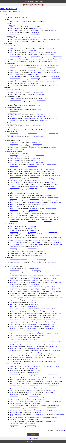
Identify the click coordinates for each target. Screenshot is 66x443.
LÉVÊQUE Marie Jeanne (15, 365)
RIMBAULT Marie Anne (15, 213)
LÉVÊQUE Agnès (14, 80)
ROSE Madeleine (14, 423)
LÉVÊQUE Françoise (14, 74)
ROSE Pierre (13, 302)
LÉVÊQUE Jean (13, 32)
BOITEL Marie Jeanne (15, 262)
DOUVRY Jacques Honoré (16, 350)
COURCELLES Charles (15, 295)
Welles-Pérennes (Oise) (29, 293)
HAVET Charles (13, 105)
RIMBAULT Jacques (14, 333)
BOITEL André (13, 250)
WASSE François (14, 324)
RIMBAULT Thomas (15, 184)
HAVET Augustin (14, 315)
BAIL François (13, 289)
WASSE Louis (13, 328)
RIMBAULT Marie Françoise (16, 398)
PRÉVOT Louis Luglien (15, 255)
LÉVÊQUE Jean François (15, 58)
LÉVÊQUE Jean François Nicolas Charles (19, 237)
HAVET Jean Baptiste (15, 319)
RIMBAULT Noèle (14, 217)
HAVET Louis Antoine (15, 310)
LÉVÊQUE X (12, 67)
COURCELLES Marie (14, 374)
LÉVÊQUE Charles (14, 94)
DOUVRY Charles (14, 282)
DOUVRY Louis (13, 352)
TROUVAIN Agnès (14, 85)
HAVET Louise (13, 199)
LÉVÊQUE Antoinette (15, 158)
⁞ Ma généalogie (29, 1)
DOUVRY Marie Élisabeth (16, 409)
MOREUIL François (14, 341)
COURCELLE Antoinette (15, 100)
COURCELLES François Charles (17, 297)
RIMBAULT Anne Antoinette (16, 399)
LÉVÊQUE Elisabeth (14, 153)
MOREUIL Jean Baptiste (15, 344)
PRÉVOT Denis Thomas (15, 253)
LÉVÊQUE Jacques (14, 17)
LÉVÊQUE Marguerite (8, 8)
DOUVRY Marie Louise (15, 417)
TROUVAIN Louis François (16, 242)
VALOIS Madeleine (14, 129)
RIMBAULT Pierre (14, 335)
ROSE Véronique (14, 425)
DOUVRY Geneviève (14, 407)
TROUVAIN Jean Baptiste (16, 244)
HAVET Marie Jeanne (15, 208)
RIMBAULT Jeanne (14, 219)
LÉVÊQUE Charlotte (14, 76)
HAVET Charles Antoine (15, 313)
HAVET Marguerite (14, 21)
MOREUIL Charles (14, 343)
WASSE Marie (13, 390)
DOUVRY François (14, 288)
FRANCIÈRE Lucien (14, 291)
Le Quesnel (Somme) (31, 118)
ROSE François (13, 299)
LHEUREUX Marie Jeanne (16, 120)
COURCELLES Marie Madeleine (17, 376)
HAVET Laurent (13, 133)
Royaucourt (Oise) (40, 21)
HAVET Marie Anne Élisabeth (17, 387)
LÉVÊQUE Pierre (14, 28)
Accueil (26, 441)
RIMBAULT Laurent (14, 188)
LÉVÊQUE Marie (14, 39)
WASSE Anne (13, 392)
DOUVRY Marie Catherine (16, 412)
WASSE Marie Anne (14, 212)
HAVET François (14, 175)
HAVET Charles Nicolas (15, 179)
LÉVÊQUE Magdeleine (15, 160)
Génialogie (62, 430)
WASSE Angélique (14, 396)
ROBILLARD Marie (14, 98)
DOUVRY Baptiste (14, 284)
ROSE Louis (12, 300)
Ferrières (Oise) (56, 78)
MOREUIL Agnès (14, 405)
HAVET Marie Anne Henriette (17, 381)
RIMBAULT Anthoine (15, 186)
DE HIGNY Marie (14, 118)
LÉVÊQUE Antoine (14, 30)
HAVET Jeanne (13, 109)
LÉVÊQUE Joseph (14, 235)
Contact (41, 1)
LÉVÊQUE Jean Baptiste (15, 56)
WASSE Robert (13, 180)
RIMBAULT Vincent (14, 182)
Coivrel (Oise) (49, 280)
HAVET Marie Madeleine (16, 204)
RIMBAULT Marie (14, 215)
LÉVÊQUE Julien (13, 91)
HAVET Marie (13, 193)
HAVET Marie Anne (14, 201)
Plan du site (33, 441)
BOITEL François (14, 246)
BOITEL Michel (13, 248)
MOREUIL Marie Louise (15, 403)
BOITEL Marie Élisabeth (15, 261)
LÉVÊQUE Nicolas (14, 147)
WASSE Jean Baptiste (15, 322)
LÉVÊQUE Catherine (14, 37)
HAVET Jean (13, 173)
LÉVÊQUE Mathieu (14, 270)
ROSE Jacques (13, 355)
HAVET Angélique (14, 195)
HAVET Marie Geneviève (16, 383)
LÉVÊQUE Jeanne (14, 166)
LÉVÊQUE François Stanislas (16, 240)
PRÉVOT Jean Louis (14, 251)
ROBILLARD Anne (14, 102)
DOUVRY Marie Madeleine (16, 410)
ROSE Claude (13, 419)
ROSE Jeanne (13, 421)
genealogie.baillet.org (33, 4)
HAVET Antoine (13, 171)
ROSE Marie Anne (14, 426)
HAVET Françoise (14, 111)
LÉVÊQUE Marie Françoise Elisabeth (18, 259)
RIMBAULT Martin (14, 337)
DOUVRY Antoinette (15, 370)
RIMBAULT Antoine (14, 339)
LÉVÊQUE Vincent (14, 52)
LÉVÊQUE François (14, 230)
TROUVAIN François (15, 61)
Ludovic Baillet (32, 438)
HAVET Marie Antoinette (16, 379)
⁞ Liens (36, 1)
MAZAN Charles (13, 293)
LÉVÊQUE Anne (13, 70)
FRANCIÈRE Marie (14, 372)
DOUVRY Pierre (13, 286)
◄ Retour (33, 434)
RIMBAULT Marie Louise (16, 401)
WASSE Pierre (13, 321)
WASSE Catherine (14, 394)
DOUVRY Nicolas (14, 280)
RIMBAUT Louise (14, 116)
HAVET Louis (13, 169)
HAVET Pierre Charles (15, 177)
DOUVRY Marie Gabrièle (16, 414)
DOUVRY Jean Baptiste (15, 348)
